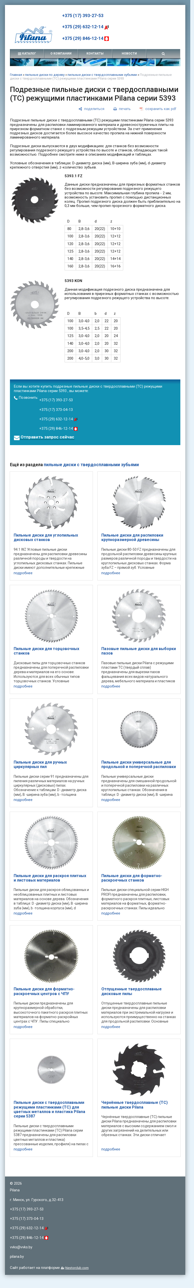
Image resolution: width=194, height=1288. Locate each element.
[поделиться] (91, 108)
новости (129, 53)
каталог (27, 53)
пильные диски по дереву (45, 75)
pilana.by (17, 1256)
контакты (95, 53)
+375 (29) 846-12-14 (85, 38)
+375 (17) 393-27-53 (82, 15)
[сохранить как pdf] (158, 108)
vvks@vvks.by (21, 1247)
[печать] (122, 108)
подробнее (23, 573)
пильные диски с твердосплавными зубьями (102, 75)
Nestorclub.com (77, 1268)
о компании (61, 53)
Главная (16, 75)
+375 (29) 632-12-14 (85, 26)
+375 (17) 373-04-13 (56, 409)
